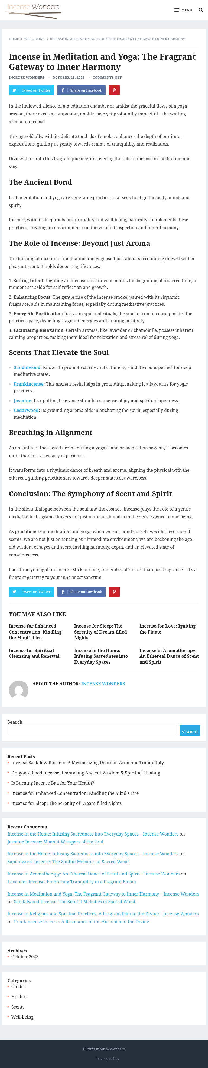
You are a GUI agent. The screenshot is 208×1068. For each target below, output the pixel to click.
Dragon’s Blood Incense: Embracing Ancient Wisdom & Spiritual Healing (85, 773)
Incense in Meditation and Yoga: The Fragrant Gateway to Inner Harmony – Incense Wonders (103, 894)
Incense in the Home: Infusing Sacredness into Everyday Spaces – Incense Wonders (93, 834)
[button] (183, 10)
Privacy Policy (107, 1058)
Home (14, 39)
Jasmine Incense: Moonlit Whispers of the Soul (55, 842)
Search (15, 722)
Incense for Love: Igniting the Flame (167, 629)
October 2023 (24, 957)
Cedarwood (26, 410)
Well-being (34, 39)
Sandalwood (27, 367)
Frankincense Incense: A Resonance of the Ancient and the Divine (81, 922)
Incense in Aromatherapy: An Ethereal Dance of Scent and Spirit (169, 656)
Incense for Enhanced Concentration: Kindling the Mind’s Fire (35, 632)
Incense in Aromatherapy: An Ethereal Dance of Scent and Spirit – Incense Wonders (94, 874)
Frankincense (29, 384)
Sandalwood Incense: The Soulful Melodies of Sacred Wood (68, 862)
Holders (19, 997)
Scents (17, 1007)
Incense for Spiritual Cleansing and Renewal (34, 653)
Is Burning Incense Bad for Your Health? (52, 783)
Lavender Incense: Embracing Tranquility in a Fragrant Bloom (72, 882)
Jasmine (22, 401)
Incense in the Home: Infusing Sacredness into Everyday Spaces (101, 656)
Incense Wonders (27, 77)
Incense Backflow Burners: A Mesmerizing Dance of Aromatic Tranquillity (87, 762)
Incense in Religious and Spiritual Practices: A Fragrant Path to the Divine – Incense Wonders (103, 914)
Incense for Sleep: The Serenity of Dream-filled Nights (100, 632)
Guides (18, 987)
